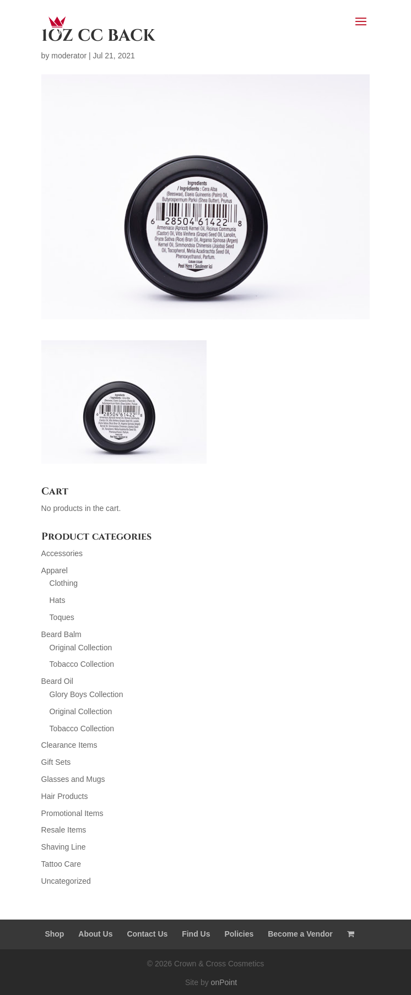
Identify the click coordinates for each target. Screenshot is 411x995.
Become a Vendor (300, 933)
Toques (62, 617)
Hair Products (64, 796)
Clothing (64, 583)
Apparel (54, 570)
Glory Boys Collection (86, 694)
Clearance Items (69, 745)
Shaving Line (63, 846)
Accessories (62, 553)
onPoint (224, 982)
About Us (95, 933)
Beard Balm (61, 634)
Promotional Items (72, 813)
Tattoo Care (61, 864)
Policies (238, 933)
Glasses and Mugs (73, 779)
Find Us (196, 933)
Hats (58, 600)
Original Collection (81, 647)
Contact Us (147, 933)
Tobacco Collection (82, 664)
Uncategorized (66, 881)
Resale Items (63, 829)
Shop (54, 933)
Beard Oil (57, 681)
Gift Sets (56, 762)
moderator (68, 55)
